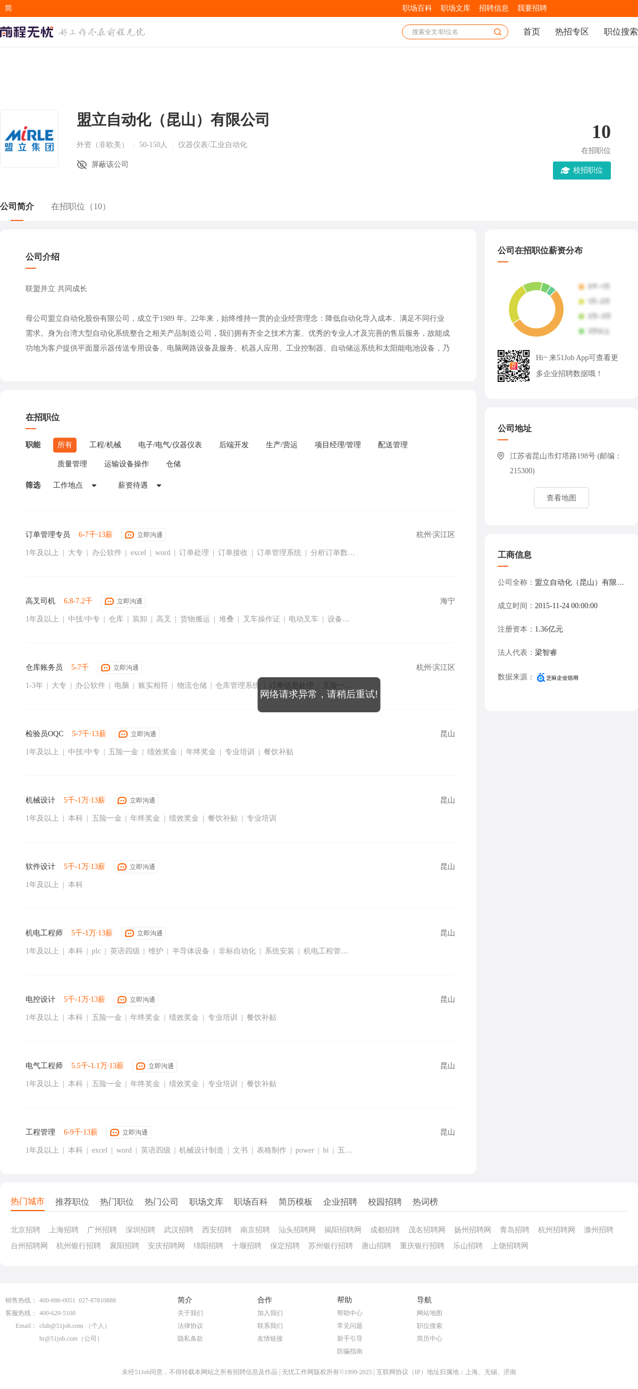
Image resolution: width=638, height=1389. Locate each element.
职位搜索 (621, 31)
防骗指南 (350, 1351)
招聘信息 (494, 8)
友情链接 (270, 1338)
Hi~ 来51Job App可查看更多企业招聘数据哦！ (577, 366)
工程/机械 (105, 445)
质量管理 (72, 464)
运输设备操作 (126, 464)
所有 (64, 445)
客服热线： (21, 1313)
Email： (26, 1326)
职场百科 (417, 8)
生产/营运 (282, 445)
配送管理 (393, 445)
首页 (531, 31)
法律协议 (190, 1326)
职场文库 (456, 8)
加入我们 (270, 1313)
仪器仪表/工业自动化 (213, 145)
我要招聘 (532, 8)
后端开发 (234, 445)
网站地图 (429, 1313)
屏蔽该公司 (110, 164)
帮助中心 (350, 1313)
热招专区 (572, 31)
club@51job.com (61, 1326)
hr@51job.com (58, 1338)
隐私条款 (190, 1338)
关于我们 (190, 1313)
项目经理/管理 (338, 445)
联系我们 (270, 1326)
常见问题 (350, 1326)
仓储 (173, 464)
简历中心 (429, 1338)
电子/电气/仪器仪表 (170, 445)
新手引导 (350, 1338)
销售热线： (21, 1300)
